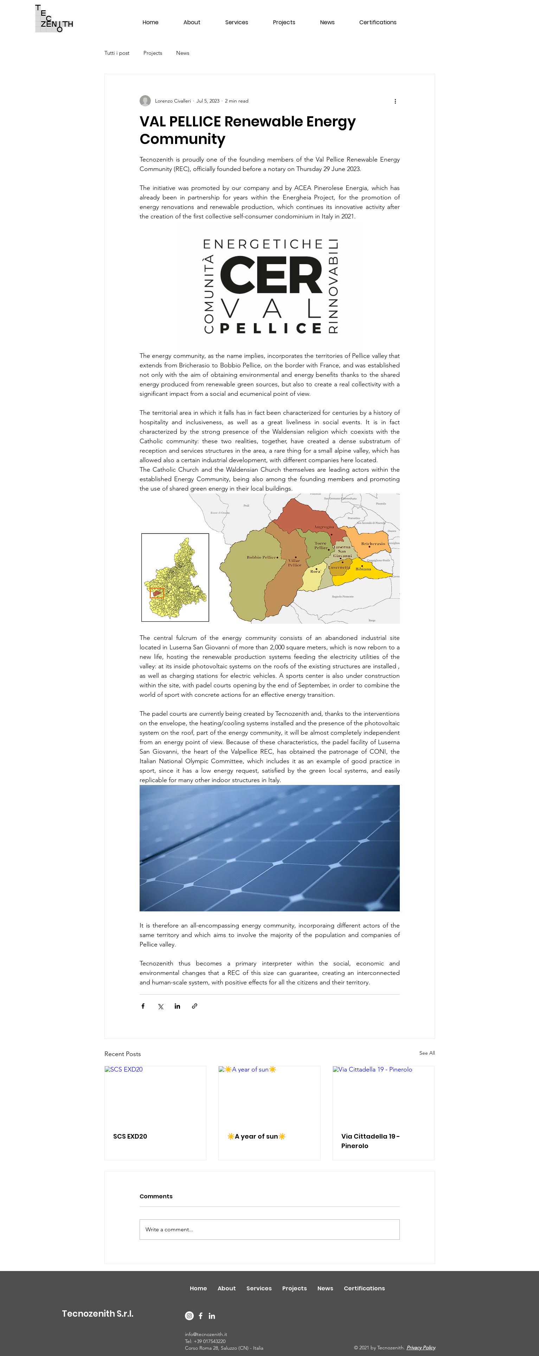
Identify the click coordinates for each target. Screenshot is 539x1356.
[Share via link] (194, 1006)
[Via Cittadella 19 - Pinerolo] (384, 1094)
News (182, 53)
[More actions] (395, 101)
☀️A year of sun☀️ (256, 1136)
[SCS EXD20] (155, 1094)
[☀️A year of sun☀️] (269, 1094)
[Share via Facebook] (143, 1006)
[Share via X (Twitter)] (160, 1006)
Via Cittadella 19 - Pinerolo (370, 1141)
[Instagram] (189, 1315)
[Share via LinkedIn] (177, 1006)
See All (427, 1053)
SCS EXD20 (130, 1136)
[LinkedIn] (211, 1315)
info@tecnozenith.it (206, 1334)
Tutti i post (116, 53)
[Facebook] (200, 1315)
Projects (152, 53)
